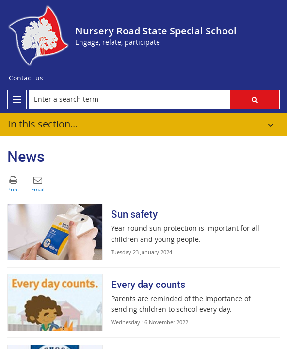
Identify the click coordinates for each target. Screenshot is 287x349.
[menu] (17, 99)
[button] (255, 99)
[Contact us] (26, 78)
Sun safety (134, 214)
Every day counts (148, 284)
